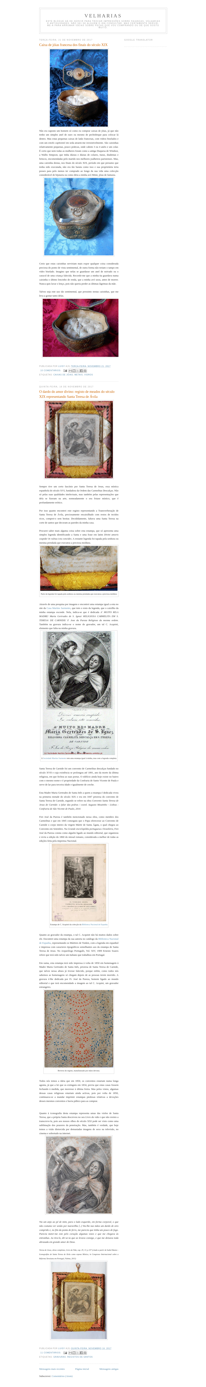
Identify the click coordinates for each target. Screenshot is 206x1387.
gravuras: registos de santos (73, 1357)
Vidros (88, 375)
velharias (103, 16)
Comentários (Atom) (62, 1376)
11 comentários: (51, 1353)
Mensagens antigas (108, 1368)
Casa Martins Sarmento (58, 608)
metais (78, 375)
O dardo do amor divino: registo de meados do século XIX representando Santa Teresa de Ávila (76, 394)
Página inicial (82, 1368)
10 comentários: (51, 370)
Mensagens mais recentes (52, 1368)
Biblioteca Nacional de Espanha (94, 924)
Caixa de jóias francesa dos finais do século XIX (73, 45)
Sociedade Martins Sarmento (54, 758)
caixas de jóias (63, 375)
